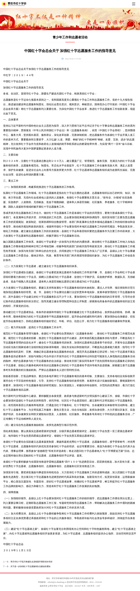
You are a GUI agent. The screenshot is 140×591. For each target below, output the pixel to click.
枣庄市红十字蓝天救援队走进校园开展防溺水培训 (31, 562)
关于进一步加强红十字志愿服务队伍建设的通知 (30, 566)
